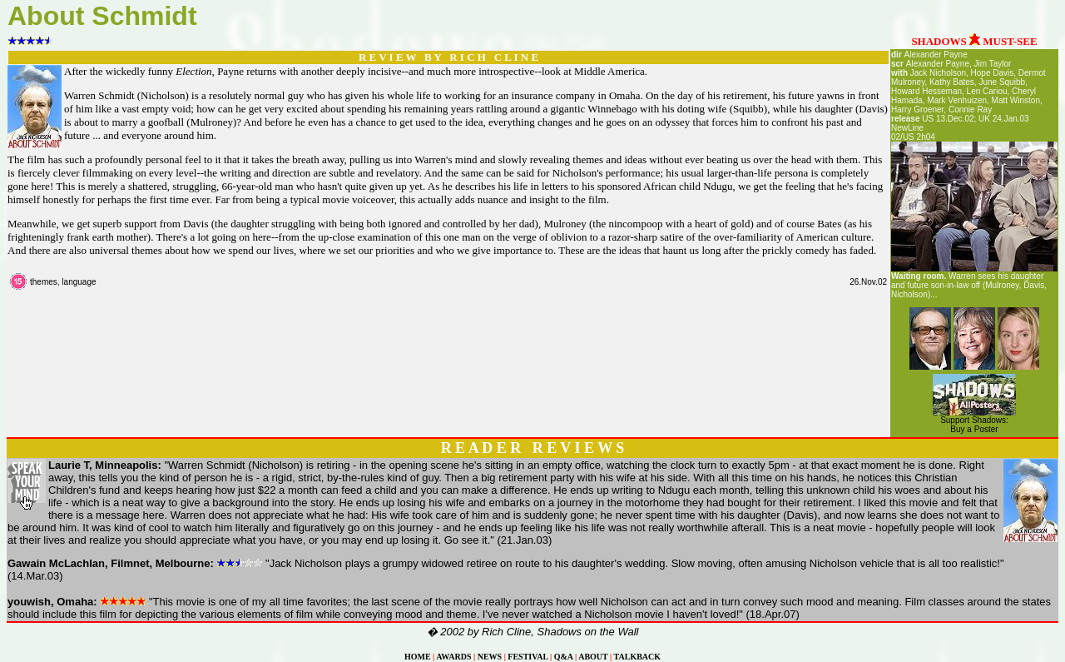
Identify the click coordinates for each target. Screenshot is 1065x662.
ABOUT (592, 656)
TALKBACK (637, 656)
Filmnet (130, 563)
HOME (417, 656)
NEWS (490, 656)
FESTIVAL (527, 656)
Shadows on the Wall (588, 631)
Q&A (563, 656)
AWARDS (453, 656)
